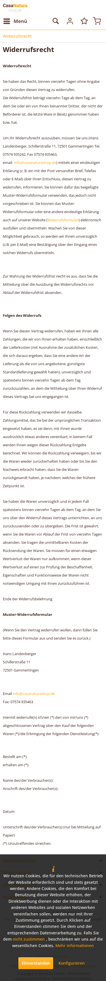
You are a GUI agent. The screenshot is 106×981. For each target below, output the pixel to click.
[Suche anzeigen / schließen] (55, 21)
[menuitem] (15, 21)
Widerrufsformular (63, 219)
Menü (15, 20)
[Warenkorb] (97, 21)
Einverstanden (36, 963)
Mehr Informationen (74, 945)
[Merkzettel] (83, 21)
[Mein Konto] (69, 21)
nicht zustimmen (29, 939)
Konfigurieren (72, 963)
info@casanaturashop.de (35, 162)
